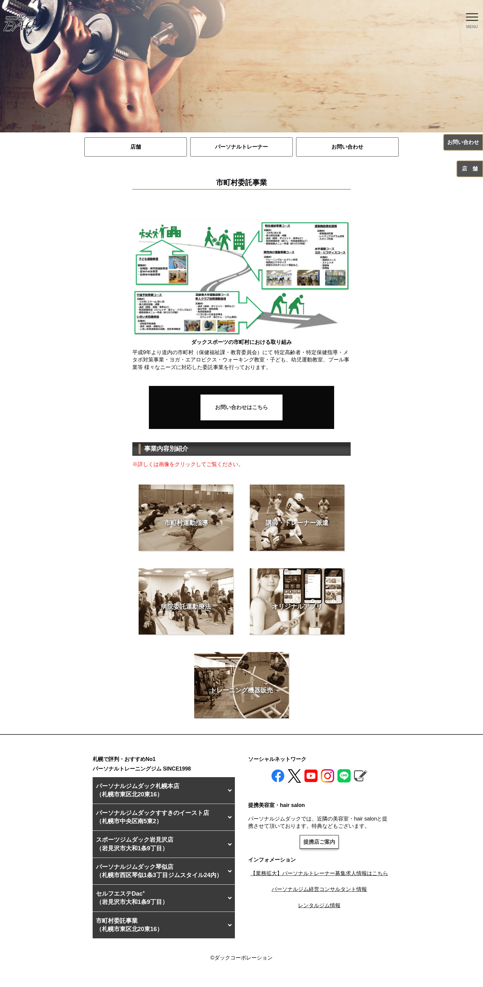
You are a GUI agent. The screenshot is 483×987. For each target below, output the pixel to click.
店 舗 (470, 168)
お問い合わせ (347, 147)
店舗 (135, 147)
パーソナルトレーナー (241, 147)
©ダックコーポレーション (241, 958)
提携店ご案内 (319, 842)
